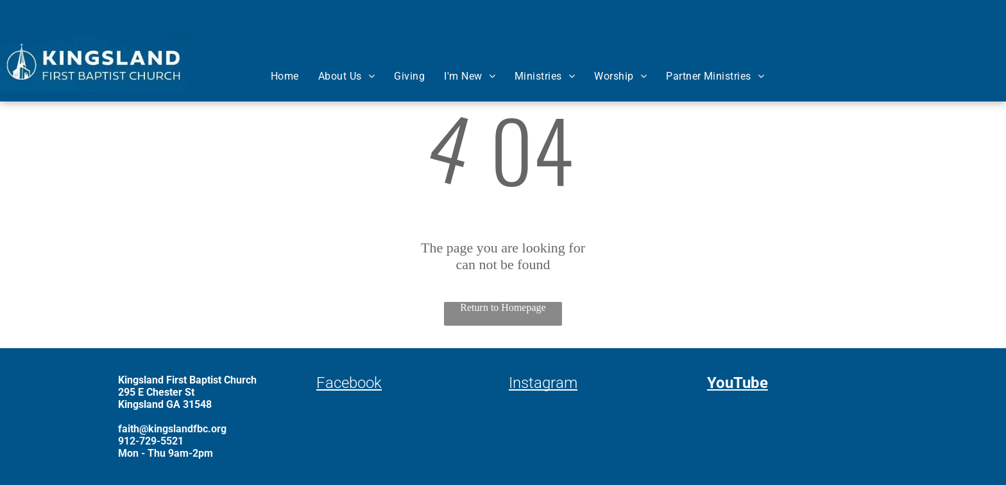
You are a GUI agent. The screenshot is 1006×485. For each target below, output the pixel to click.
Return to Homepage (502, 307)
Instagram (543, 383)
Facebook (349, 383)
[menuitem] (285, 76)
